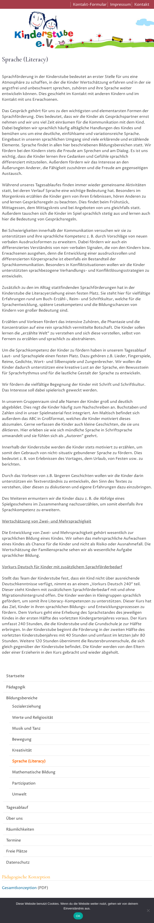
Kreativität (22, 750)
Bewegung (22, 739)
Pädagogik (15, 687)
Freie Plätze (16, 851)
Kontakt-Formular (90, 4)
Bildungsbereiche (21, 698)
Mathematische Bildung (33, 772)
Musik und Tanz (26, 728)
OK (78, 916)
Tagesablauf (17, 807)
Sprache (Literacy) (28, 761)
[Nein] (148, 910)
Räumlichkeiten (20, 829)
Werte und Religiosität (32, 717)
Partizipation (24, 783)
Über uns (14, 818)
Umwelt (19, 794)
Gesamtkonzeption (19, 887)
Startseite (15, 676)
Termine (13, 840)
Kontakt (141, 4)
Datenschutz (18, 862)
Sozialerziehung (26, 706)
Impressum (120, 4)
